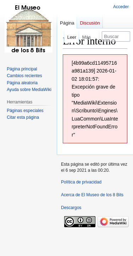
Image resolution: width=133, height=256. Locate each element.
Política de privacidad (81, 182)
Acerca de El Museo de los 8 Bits (92, 194)
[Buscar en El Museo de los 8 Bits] (116, 36)
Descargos (71, 207)
